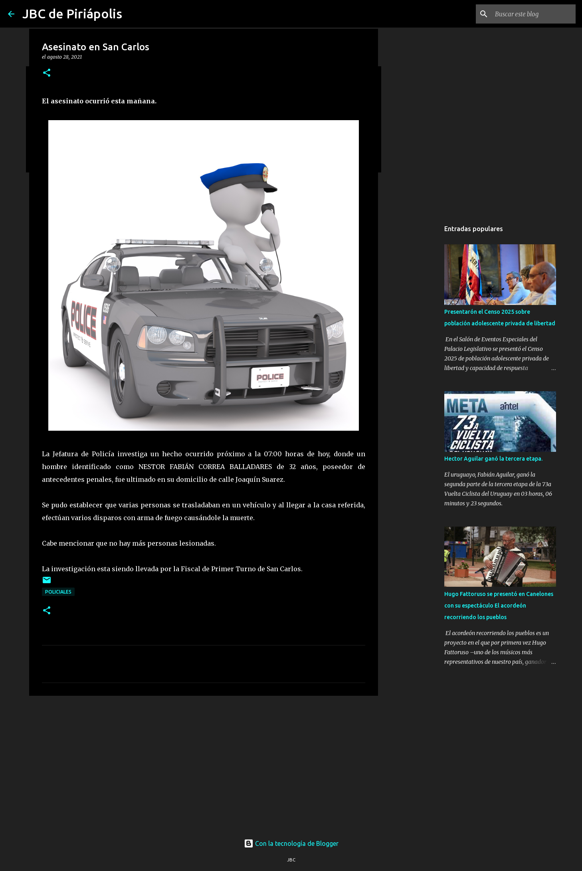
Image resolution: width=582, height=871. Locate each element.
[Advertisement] (203, 764)
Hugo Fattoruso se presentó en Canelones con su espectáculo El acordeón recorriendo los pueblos (498, 605)
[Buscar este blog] (534, 14)
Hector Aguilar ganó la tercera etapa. (493, 458)
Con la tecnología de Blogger (291, 843)
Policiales (58, 591)
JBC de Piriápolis (72, 13)
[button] (46, 73)
